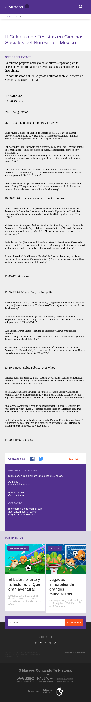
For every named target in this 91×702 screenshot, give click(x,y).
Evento (18, 16)
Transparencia (69, 652)
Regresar (75, 458)
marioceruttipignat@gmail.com (25, 508)
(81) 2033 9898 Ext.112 (21, 514)
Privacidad (81, 652)
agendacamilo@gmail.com (23, 511)
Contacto (45, 637)
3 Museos (14, 7)
